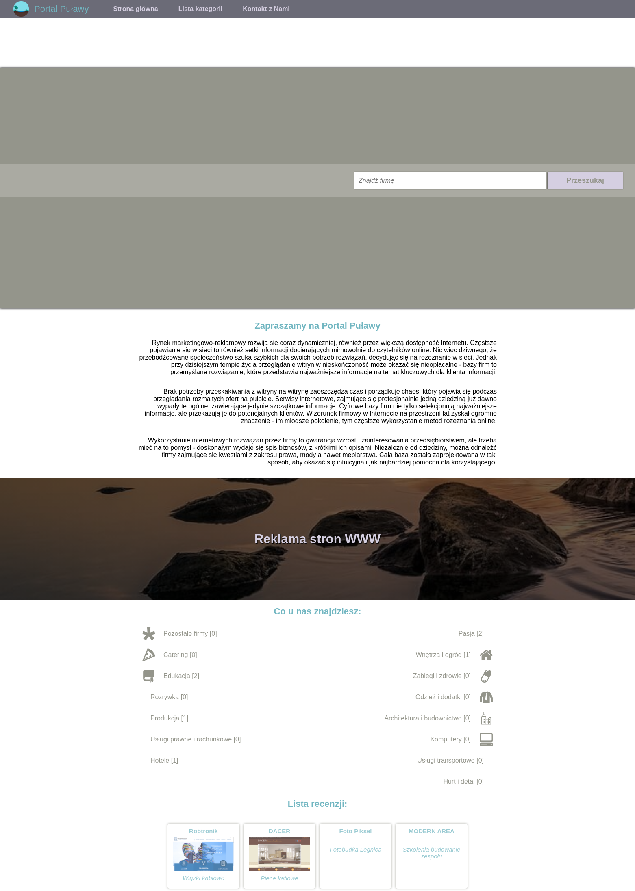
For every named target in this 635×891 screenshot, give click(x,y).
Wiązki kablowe (203, 877)
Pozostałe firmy (185, 633)
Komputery (445, 739)
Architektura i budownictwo (422, 718)
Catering (175, 654)
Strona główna (135, 8)
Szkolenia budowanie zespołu (432, 853)
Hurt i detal (458, 781)
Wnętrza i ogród (439, 654)
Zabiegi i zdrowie (437, 675)
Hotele (159, 760)
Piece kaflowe (279, 878)
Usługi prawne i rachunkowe (191, 739)
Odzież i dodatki (438, 697)
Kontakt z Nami (266, 8)
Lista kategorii (200, 8)
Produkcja (164, 718)
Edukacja (176, 675)
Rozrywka (164, 697)
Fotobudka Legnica (356, 849)
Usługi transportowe (445, 760)
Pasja (467, 633)
